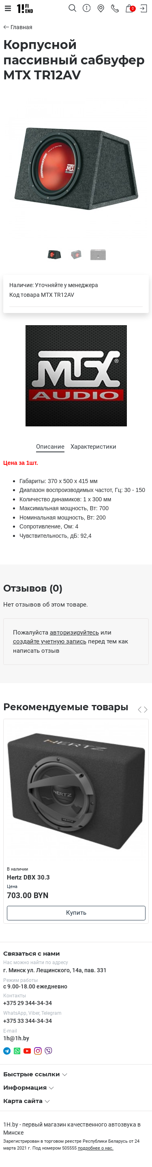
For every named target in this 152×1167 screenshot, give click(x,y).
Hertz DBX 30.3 (28, 877)
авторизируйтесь (74, 632)
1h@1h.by (16, 1038)
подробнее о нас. (95, 1148)
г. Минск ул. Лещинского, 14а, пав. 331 (55, 970)
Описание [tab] (50, 446)
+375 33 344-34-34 (27, 1021)
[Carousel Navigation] (143, 709)
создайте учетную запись (49, 641)
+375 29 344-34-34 (27, 1003)
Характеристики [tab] (93, 446)
